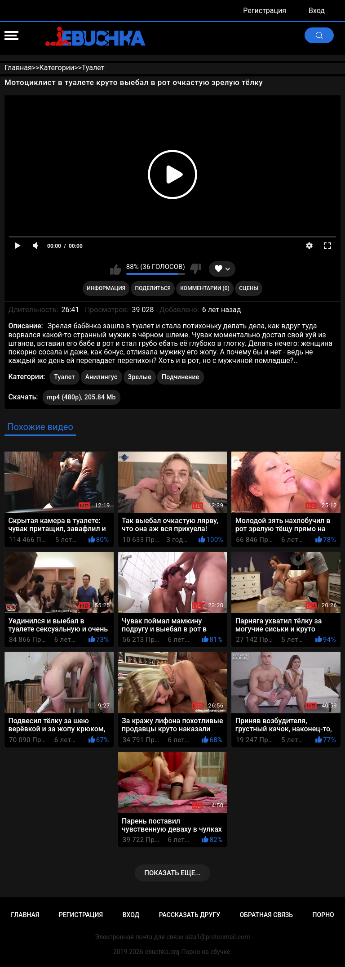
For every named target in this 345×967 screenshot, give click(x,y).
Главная (25, 914)
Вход (317, 10)
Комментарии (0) (204, 288)
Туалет (64, 377)
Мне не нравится (196, 269)
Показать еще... (172, 873)
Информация (106, 288)
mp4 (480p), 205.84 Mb (81, 397)
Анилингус (101, 377)
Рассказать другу (189, 914)
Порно (323, 914)
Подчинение (180, 377)
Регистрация (264, 10)
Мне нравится (116, 269)
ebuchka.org (162, 951)
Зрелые (139, 377)
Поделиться (153, 288)
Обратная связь (266, 914)
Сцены (248, 288)
